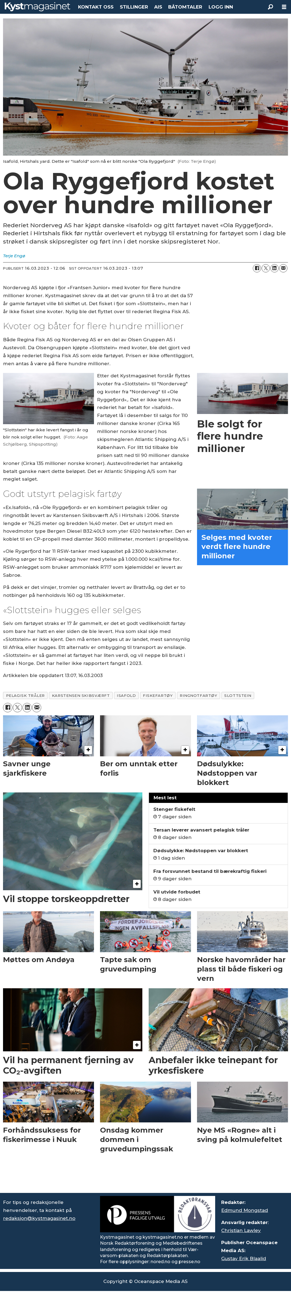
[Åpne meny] (284, 7)
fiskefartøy (158, 695)
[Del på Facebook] (257, 268)
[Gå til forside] (37, 6)
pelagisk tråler (25, 695)
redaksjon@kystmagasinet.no (39, 1218)
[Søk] (270, 7)
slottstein (237, 695)
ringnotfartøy (198, 695)
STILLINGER (134, 7)
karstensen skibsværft (81, 695)
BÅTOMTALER (185, 7)
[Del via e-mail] (283, 268)
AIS (158, 7)
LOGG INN (221, 7)
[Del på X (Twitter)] (266, 268)
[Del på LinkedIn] (274, 268)
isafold (126, 695)
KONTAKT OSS (95, 7)
